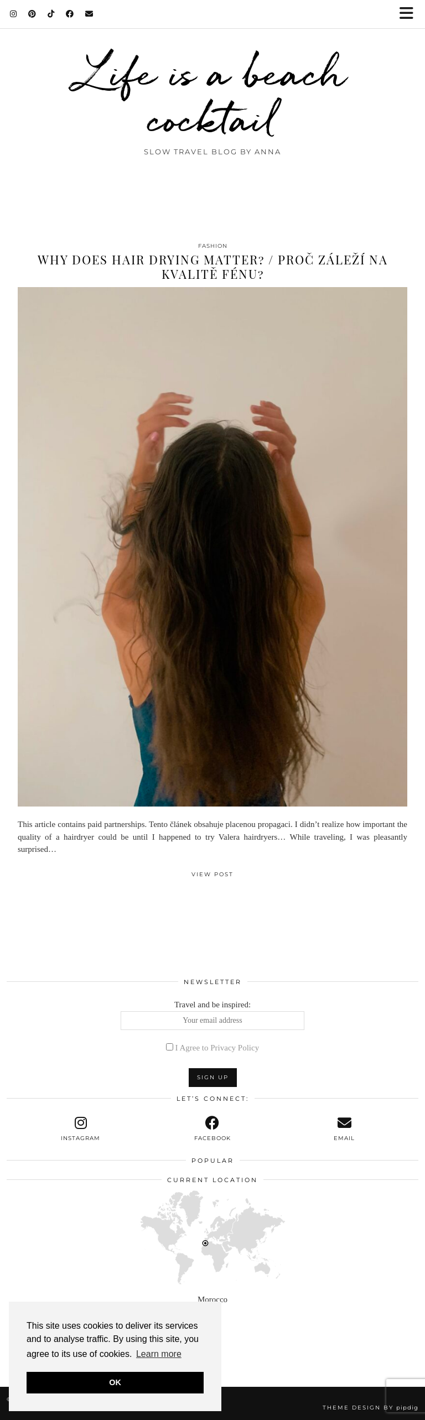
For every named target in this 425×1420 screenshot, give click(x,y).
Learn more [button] (159, 1354)
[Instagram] (13, 14)
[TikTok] (51, 14)
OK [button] (115, 1382)
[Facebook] (70, 14)
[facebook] (212, 1129)
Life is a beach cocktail (212, 95)
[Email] (89, 14)
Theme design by (370, 1407)
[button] (410, 14)
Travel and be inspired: (213, 1015)
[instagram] (81, 1129)
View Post (212, 874)
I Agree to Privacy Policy (217, 1047)
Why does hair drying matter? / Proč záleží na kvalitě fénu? (213, 266)
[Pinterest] (32, 14)
